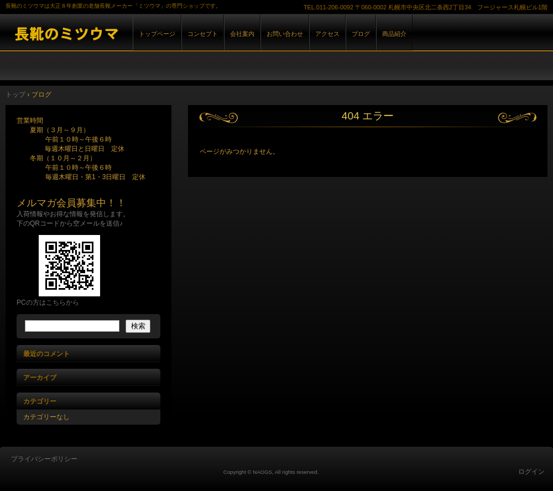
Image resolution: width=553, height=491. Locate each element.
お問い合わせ (285, 33)
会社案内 (242, 33)
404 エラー (368, 116)
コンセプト (202, 33)
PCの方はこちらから (48, 302)
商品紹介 (394, 33)
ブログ (361, 33)
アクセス (327, 33)
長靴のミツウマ (127, 32)
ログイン (531, 472)
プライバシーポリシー (44, 459)
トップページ (157, 33)
